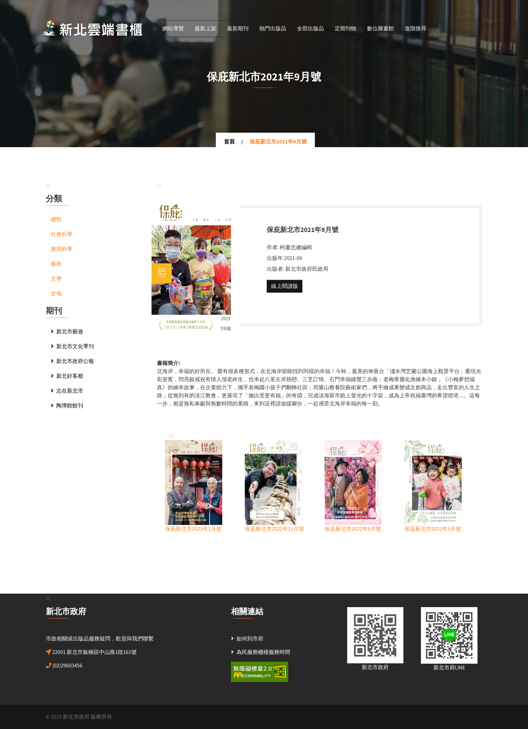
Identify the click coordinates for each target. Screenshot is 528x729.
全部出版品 (310, 28)
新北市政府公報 (72, 361)
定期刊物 (345, 28)
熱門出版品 (272, 28)
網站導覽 (173, 28)
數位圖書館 (380, 28)
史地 (56, 293)
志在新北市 (67, 391)
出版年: (275, 258)
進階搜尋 (415, 28)
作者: (273, 247)
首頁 (229, 141)
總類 (56, 219)
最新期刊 (238, 28)
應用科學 (61, 249)
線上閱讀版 (284, 286)
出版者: (275, 269)
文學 (56, 279)
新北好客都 (67, 376)
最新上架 (205, 28)
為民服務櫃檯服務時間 (263, 652)
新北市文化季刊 (72, 346)
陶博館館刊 (67, 405)
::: (155, 28)
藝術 (56, 264)
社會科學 (61, 234)
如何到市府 (249, 638)
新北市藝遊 (67, 331)
